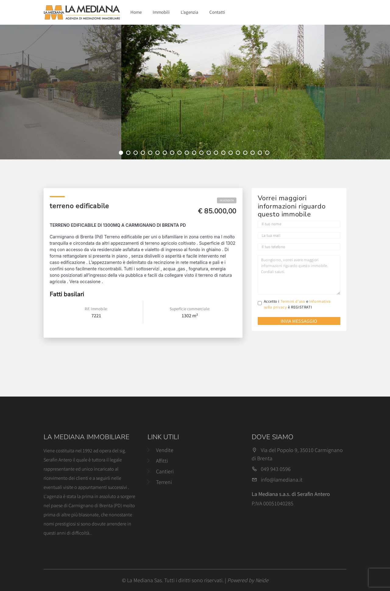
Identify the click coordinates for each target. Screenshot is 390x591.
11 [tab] (195, 154)
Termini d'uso (293, 301)
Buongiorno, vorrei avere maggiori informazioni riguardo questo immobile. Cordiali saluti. (299, 275)
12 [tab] (202, 154)
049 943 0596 (276, 468)
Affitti (162, 460)
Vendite (164, 450)
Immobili (161, 12)
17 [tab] (239, 154)
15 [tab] (224, 154)
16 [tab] (232, 154)
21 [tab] (268, 154)
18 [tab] (246, 154)
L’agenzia (189, 12)
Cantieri (165, 471)
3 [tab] (136, 154)
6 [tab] (158, 154)
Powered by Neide (247, 580)
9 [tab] (180, 154)
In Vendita (227, 200)
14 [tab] (217, 154)
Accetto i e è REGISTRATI (297, 304)
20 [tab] (261, 154)
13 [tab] (210, 154)
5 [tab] (151, 154)
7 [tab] (166, 154)
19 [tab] (253, 154)
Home (136, 12)
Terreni (164, 482)
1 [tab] (122, 154)
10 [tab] (188, 154)
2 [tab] (129, 154)
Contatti (217, 12)
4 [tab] (144, 154)
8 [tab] (173, 154)
